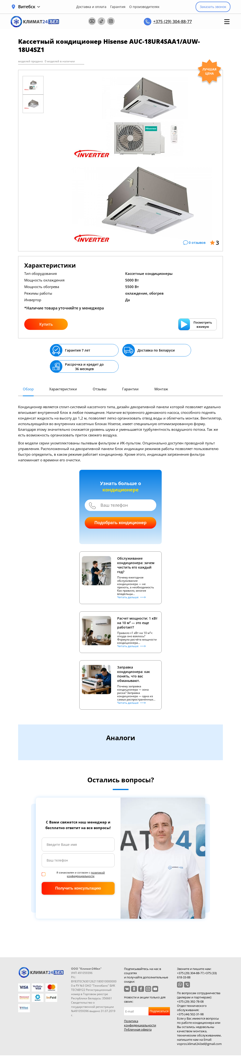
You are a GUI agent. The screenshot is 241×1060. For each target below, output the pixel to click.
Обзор (28, 389)
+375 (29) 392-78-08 (190, 1001)
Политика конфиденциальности (140, 1023)
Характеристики (63, 389)
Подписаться (159, 1011)
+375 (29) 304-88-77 (172, 21)
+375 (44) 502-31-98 (190, 1014)
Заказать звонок (213, 6)
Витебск (29, 6)
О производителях (144, 7)
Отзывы (100, 389)
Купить (46, 324)
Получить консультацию (78, 888)
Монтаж (161, 389)
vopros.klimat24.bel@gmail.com (199, 1044)
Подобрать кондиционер (120, 522)
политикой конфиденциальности (86, 874)
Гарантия (117, 7)
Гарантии (130, 389)
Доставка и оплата (91, 7)
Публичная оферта (138, 1029)
